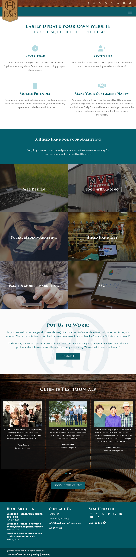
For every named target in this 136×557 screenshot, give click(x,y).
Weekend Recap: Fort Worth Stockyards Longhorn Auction (25, 525)
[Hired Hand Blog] (112, 3)
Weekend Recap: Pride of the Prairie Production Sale (24, 534)
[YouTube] (124, 3)
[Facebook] (89, 3)
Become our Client (68, 485)
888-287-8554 (55, 527)
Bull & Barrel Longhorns (113, 450)
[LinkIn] (118, 3)
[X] (100, 3)
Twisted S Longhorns (68, 447)
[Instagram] (94, 3)
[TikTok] (130, 3)
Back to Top (97, 522)
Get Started (68, 356)
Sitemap (45, 554)
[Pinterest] (106, 3)
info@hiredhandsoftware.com (65, 523)
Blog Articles (20, 508)
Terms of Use (15, 554)
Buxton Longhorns (22, 448)
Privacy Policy (31, 554)
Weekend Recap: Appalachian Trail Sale (25, 515)
